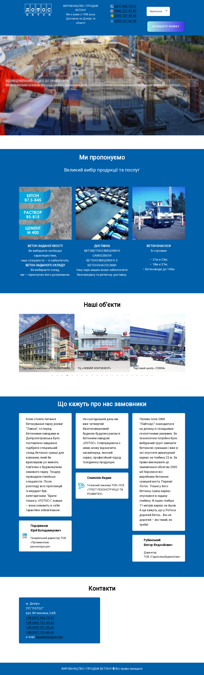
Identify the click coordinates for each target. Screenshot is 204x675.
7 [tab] (82, 375)
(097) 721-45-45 (125, 21)
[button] (3, 90)
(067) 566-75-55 (125, 6)
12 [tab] (107, 375)
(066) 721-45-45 (125, 10)
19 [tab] (142, 375)
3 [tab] (62, 375)
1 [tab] (52, 375)
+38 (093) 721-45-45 (40, 627)
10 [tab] (97, 375)
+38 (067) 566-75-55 (40, 618)
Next (179, 345)
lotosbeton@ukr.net (49, 637)
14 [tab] (117, 375)
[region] (102, 90)
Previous (24, 345)
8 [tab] (87, 375)
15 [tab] (122, 375)
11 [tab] (102, 375)
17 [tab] (132, 375)
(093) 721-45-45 (125, 15)
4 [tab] (67, 375)
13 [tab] (112, 375)
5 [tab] (72, 375)
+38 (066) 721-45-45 (40, 622)
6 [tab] (77, 375)
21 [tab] (152, 375)
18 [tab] (137, 375)
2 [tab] (57, 375)
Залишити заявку (165, 26)
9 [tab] (92, 375)
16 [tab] (127, 375)
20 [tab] (147, 375)
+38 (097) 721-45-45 (40, 632)
